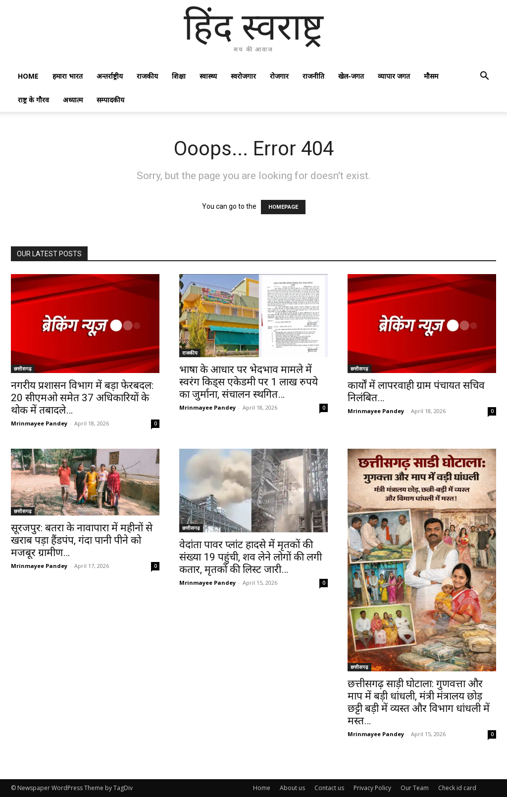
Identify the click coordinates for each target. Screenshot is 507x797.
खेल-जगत (351, 76)
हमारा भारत (67, 76)
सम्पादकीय (110, 99)
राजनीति (313, 76)
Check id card (457, 788)
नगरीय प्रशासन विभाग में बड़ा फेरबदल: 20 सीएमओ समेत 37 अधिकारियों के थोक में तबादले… (82, 397)
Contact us (329, 788)
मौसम (431, 76)
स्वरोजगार (243, 76)
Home (28, 76)
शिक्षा (179, 76)
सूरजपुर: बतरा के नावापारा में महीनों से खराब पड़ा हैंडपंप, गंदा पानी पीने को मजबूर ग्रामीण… (81, 540)
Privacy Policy (372, 788)
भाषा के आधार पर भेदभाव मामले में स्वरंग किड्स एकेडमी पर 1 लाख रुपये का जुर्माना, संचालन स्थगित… (248, 382)
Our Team (415, 788)
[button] (484, 77)
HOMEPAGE (283, 207)
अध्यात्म (73, 99)
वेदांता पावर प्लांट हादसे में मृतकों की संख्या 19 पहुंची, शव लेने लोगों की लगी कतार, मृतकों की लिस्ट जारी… (250, 557)
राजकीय (147, 76)
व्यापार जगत (394, 76)
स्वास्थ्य (208, 76)
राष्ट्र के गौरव (33, 99)
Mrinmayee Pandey (39, 423)
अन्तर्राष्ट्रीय (110, 76)
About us (292, 788)
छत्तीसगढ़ (23, 368)
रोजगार (279, 76)
